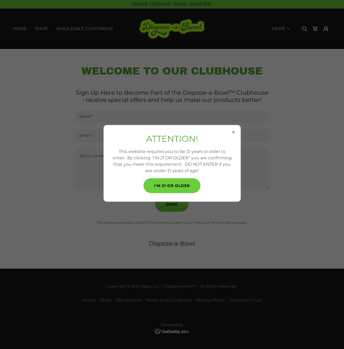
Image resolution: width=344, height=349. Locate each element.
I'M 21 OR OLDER (172, 185)
